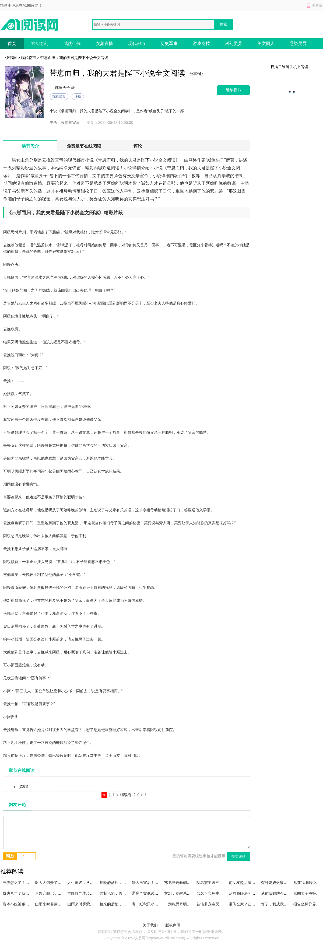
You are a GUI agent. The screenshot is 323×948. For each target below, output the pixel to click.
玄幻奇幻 (39, 43)
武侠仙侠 (72, 43)
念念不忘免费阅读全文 (215, 893)
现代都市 (136, 43)
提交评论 (238, 856)
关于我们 (150, 925)
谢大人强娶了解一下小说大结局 (61, 882)
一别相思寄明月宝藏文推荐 (186, 904)
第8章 (24, 787)
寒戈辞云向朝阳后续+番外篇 (188, 882)
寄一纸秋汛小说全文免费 (152, 904)
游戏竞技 (201, 43)
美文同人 (266, 43)
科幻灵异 (233, 43)
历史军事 (169, 43)
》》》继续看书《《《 (127, 795)
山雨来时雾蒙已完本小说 (88, 904)
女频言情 (104, 43)
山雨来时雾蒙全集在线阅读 (57, 904)
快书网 (11, 57)
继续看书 (233, 90)
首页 (12, 43)
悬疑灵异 (298, 43)
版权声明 (172, 925)
